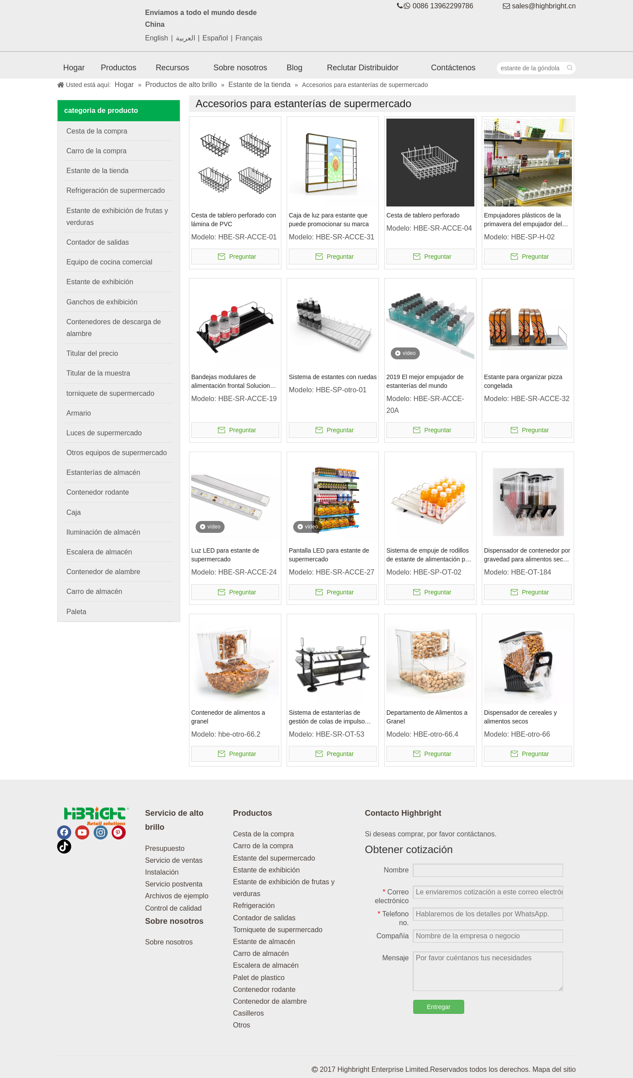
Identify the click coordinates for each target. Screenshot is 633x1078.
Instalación (162, 872)
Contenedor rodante (264, 989)
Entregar (439, 1006)
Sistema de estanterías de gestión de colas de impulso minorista (327, 717)
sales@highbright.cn (544, 6)
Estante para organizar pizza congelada (523, 381)
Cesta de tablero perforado (423, 215)
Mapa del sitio (554, 1069)
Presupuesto (165, 848)
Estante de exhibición (266, 870)
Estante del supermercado (274, 858)
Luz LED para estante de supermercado (225, 555)
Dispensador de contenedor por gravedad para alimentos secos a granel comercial (527, 555)
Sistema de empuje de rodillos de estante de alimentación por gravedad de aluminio (428, 555)
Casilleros (248, 1013)
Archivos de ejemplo (176, 896)
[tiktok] (64, 846)
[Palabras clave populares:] (569, 68)
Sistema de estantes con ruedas (333, 376)
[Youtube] (82, 832)
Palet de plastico (258, 977)
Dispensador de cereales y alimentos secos (520, 717)
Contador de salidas (264, 918)
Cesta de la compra (263, 834)
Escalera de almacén (265, 965)
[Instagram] (101, 832)
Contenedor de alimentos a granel (228, 717)
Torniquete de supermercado (278, 929)
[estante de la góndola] (530, 68)
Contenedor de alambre (270, 1001)
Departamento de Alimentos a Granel (426, 717)
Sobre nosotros (169, 942)
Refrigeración (254, 905)
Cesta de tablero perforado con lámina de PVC (233, 220)
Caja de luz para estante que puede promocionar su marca (329, 220)
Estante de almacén (264, 941)
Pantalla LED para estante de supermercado (329, 555)
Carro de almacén (261, 953)
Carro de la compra (263, 846)
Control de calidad (173, 908)
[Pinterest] (119, 832)
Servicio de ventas (174, 860)
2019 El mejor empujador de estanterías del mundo (425, 381)
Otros (241, 1025)
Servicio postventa (174, 884)
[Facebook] (64, 832)
